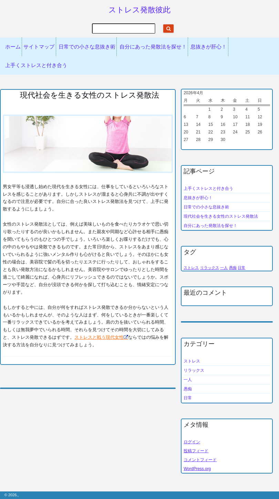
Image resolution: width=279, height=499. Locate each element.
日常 (188, 397)
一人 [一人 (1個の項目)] (224, 267)
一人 (188, 379)
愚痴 (188, 389)
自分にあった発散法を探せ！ (153, 47)
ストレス (192, 361)
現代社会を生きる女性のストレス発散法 (221, 216)
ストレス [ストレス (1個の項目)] (191, 267)
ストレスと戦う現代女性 (99, 337)
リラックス (194, 370)
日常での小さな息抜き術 (87, 47)
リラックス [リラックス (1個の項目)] (209, 267)
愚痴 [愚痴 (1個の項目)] (233, 267)
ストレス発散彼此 (139, 10)
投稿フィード (196, 450)
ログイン (192, 442)
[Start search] (168, 28)
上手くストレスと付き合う (36, 65)
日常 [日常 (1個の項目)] (241, 267)
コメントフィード (200, 459)
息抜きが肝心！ (208, 47)
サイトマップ (38, 47)
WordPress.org (197, 468)
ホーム (13, 47)
